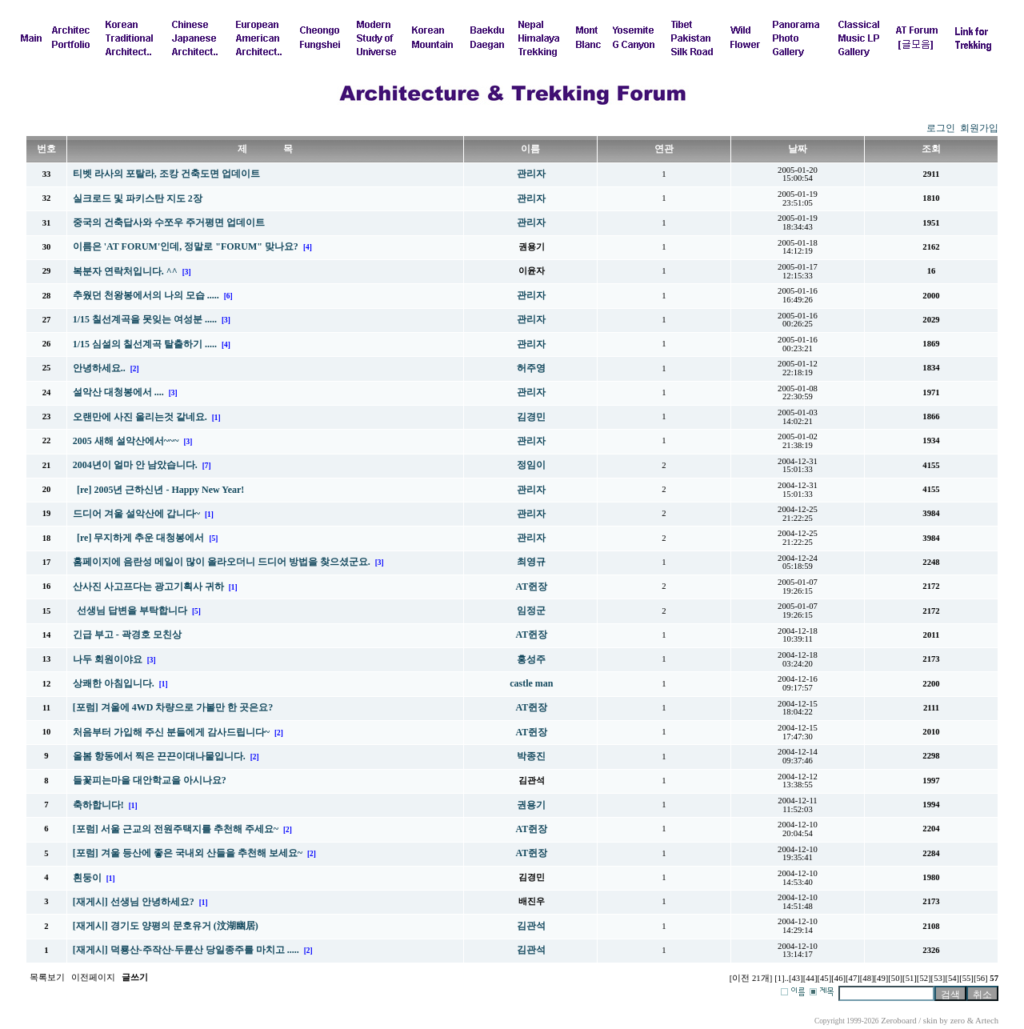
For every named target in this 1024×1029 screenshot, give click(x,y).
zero (957, 1020)
